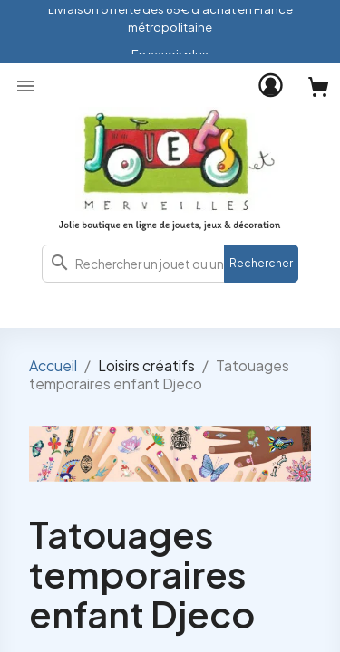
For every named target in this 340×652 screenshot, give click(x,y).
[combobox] (170, 263)
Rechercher (261, 263)
